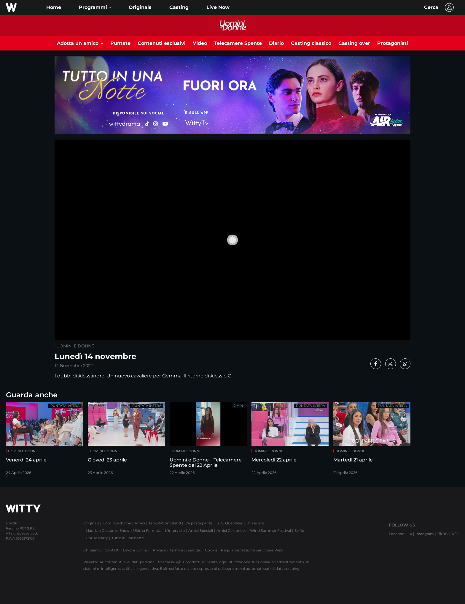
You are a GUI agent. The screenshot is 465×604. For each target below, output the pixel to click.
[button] (95, 7)
